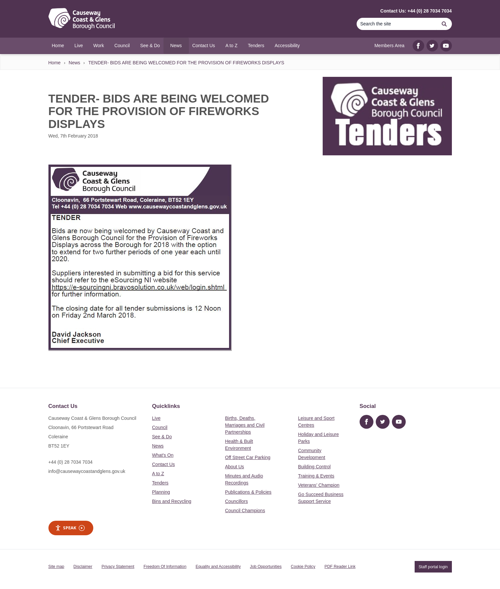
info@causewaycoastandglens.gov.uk (86, 471)
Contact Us (163, 464)
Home (54, 62)
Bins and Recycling (171, 501)
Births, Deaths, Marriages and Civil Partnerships (245, 425)
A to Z (158, 473)
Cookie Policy (303, 566)
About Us (234, 466)
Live (156, 418)
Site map (56, 566)
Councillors (236, 501)
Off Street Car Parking (247, 457)
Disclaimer (83, 566)
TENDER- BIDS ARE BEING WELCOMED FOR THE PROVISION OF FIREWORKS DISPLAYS (186, 62)
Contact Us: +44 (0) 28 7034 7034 (416, 11)
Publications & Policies (248, 492)
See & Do (162, 436)
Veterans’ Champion (318, 485)
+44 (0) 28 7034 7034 (70, 462)
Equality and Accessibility (218, 566)
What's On (162, 455)
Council (159, 427)
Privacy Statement (118, 566)
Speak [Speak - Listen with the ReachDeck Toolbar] (70, 528)
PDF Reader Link (340, 566)
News (74, 62)
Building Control (314, 466)
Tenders (160, 482)
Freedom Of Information (164, 566)
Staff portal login (433, 566)
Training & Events (316, 476)
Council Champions (245, 510)
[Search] (397, 24)
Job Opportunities (265, 566)
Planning (161, 492)
